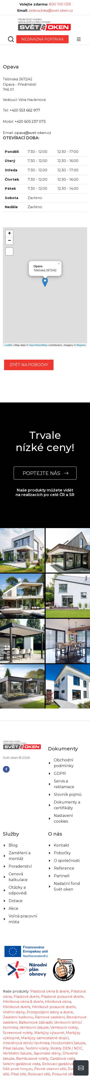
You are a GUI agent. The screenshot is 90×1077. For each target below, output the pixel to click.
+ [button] (9, 233)
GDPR (60, 773)
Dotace (16, 900)
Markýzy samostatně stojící (45, 1038)
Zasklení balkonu (18, 1017)
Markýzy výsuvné (49, 1033)
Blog (13, 845)
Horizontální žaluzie (68, 1043)
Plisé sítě (18, 1074)
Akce (13, 908)
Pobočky (62, 853)
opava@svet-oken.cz (32, 133)
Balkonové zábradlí (35, 1022)
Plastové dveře (26, 996)
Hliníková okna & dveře (23, 1001)
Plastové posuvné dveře (62, 996)
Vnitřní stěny (14, 1012)
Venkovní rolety (64, 1027)
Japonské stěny (47, 1053)
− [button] (9, 241)
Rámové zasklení (50, 1017)
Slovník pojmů (68, 794)
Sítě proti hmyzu (17, 1069)
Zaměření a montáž (19, 856)
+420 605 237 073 (30, 121)
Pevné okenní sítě (50, 1069)
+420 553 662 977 (25, 110)
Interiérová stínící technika (26, 1043)
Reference (64, 868)
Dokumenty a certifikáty (67, 805)
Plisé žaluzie (13, 1048)
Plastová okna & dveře (49, 991)
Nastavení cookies (63, 818)
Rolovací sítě (39, 1074)
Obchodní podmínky (64, 763)
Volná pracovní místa (23, 919)
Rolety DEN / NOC (66, 1048)
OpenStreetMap (38, 345)
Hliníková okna (58, 1001)
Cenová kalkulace (18, 877)
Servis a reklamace (64, 784)
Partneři (61, 876)
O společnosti (67, 860)
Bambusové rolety (32, 1058)
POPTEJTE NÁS (45, 473)
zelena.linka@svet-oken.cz (51, 10)
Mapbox (81, 345)
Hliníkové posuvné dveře (54, 1007)
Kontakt (61, 845)
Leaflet (8, 345)
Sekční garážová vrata (21, 1064)
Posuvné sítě (63, 1074)
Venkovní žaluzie (34, 1027)
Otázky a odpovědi (18, 890)
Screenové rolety (18, 1033)
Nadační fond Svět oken (67, 886)
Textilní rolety (37, 1048)
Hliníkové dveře (16, 1007)
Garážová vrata (62, 1058)
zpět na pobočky (29, 365)
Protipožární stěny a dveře (50, 1012)
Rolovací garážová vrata (62, 1064)
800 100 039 (60, 4)
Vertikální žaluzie (17, 1053)
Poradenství (20, 866)
